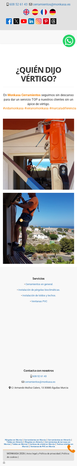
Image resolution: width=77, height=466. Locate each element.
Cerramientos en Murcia (35, 439)
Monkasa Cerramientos (24, 95)
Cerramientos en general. (39, 284)
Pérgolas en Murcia (13, 439)
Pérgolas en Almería (34, 442)
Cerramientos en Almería (59, 439)
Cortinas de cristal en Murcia (42, 444)
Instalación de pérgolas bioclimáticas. (39, 289)
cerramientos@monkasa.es (51, 4)
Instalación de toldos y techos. (39, 295)
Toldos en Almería (15, 442)
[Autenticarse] (4, 462)
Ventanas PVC (39, 301)
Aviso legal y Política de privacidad (43, 453)
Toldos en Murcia (19, 444)
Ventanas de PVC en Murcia (42, 446)
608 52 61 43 (18, 4)
